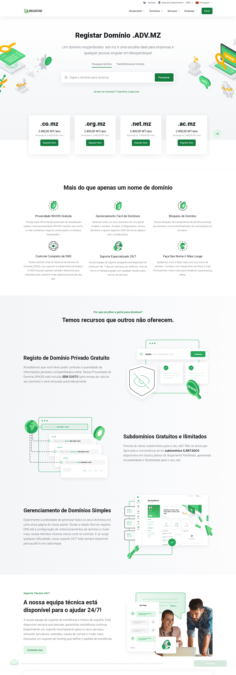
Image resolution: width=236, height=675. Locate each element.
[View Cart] (144, 2)
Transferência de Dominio (130, 64)
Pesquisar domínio (102, 64)
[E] (118, 132)
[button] (217, 134)
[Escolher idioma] (204, 2)
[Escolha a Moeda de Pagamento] (190, 2)
